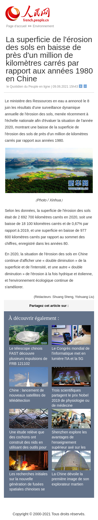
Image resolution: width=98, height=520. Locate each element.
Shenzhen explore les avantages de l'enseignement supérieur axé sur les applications (69, 442)
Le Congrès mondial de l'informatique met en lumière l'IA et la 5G (71, 353)
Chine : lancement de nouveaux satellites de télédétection (27, 395)
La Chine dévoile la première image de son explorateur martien (70, 479)
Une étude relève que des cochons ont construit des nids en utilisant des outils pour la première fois (27, 442)
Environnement (43, 26)
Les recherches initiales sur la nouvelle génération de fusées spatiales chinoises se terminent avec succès (28, 484)
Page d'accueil (16, 26)
